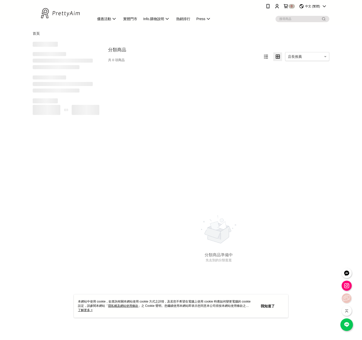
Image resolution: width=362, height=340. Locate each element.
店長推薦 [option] (295, 57)
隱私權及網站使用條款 (123, 306)
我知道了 (268, 306)
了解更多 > (85, 310)
